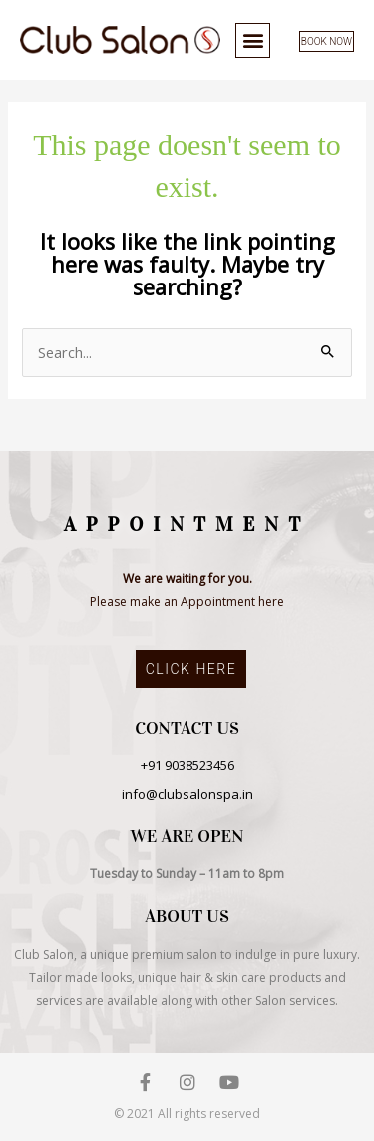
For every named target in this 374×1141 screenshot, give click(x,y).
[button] (252, 40)
